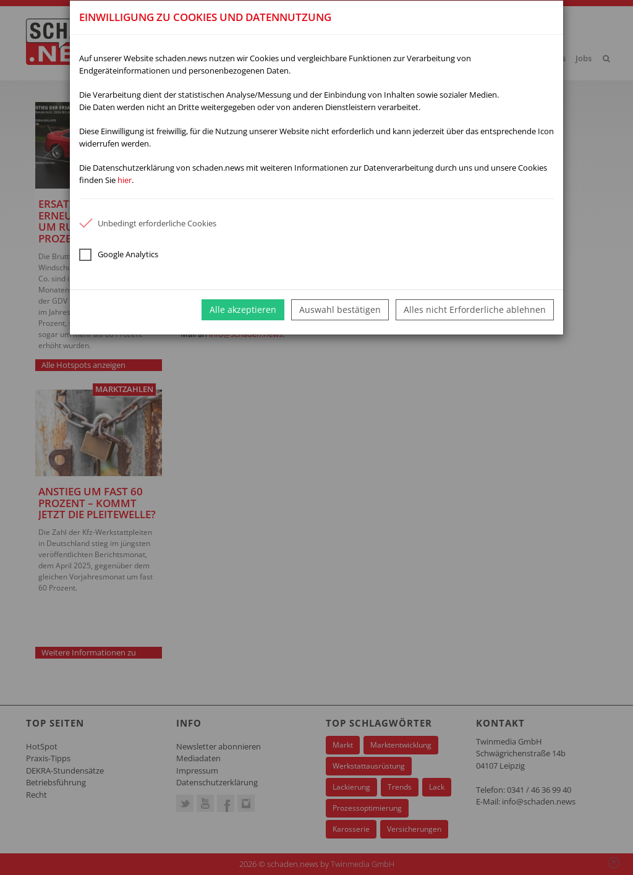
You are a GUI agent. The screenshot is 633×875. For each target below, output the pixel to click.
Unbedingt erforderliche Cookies (147, 223)
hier (124, 180)
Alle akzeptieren (243, 309)
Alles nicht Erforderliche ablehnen (475, 309)
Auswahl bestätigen (340, 309)
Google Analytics (118, 255)
